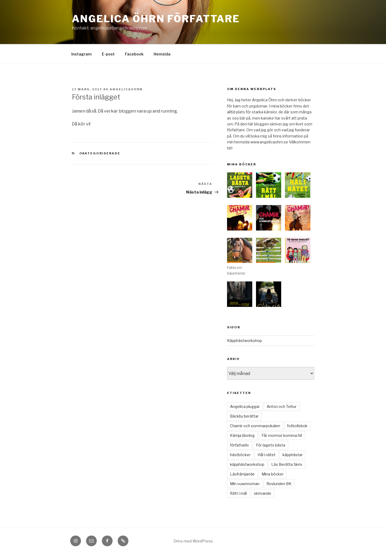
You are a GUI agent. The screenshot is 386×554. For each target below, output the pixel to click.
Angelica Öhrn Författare (156, 19)
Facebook (134, 54)
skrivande (262, 493)
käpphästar (293, 454)
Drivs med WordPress (193, 541)
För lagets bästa (270, 445)
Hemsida (162, 54)
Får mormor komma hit (282, 435)
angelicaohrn (126, 89)
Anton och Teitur (281, 406)
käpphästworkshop (247, 464)
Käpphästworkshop (244, 340)
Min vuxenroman (244, 483)
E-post (108, 54)
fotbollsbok (297, 425)
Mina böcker (273, 474)
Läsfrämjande (242, 474)
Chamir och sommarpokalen (255, 425)
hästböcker (240, 454)
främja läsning (242, 435)
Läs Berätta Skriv (286, 464)
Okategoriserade (100, 153)
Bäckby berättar (244, 416)
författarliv (239, 445)
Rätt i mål (238, 493)
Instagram (81, 54)
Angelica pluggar (245, 406)
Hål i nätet (267, 454)
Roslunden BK (278, 483)
